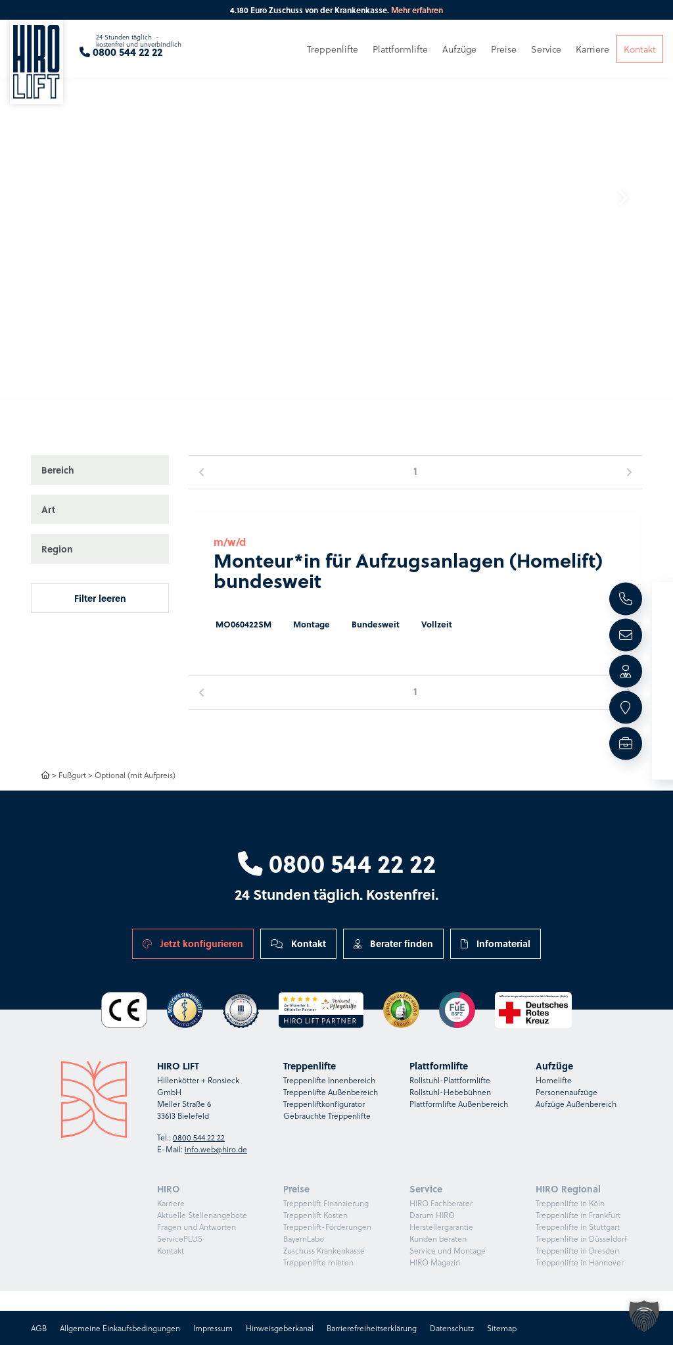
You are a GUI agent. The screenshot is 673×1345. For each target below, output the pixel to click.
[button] (622, 198)
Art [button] (48, 509)
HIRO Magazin (434, 1262)
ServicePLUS (179, 1238)
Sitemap (502, 1328)
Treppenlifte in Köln (570, 1203)
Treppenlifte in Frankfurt (578, 1215)
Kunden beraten (438, 1238)
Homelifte (554, 1080)
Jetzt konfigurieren (193, 943)
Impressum (213, 1328)
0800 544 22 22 (337, 863)
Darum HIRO (432, 1215)
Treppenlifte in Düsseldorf (581, 1238)
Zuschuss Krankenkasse (324, 1250)
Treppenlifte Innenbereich (329, 1080)
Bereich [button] (57, 469)
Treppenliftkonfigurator (324, 1104)
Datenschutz (452, 1328)
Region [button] (57, 548)
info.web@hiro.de (216, 1149)
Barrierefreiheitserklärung (372, 1328)
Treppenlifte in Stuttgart (578, 1227)
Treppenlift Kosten (315, 1215)
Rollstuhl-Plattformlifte (449, 1080)
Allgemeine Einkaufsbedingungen (120, 1328)
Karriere (171, 1203)
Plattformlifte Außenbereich (458, 1104)
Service (546, 51)
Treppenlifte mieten (318, 1262)
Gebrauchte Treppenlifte (327, 1115)
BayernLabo (303, 1238)
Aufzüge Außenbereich (576, 1104)
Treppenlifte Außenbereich (330, 1092)
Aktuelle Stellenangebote (202, 1215)
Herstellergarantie (441, 1227)
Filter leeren (100, 597)
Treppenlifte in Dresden (577, 1250)
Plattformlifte (400, 51)
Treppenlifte (332, 51)
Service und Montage (447, 1250)
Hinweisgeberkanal (279, 1328)
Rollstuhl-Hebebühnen (450, 1092)
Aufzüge (459, 51)
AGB (39, 1328)
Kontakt (298, 943)
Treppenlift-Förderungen (327, 1227)
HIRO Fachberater (441, 1203)
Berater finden (393, 943)
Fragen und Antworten (196, 1227)
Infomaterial (495, 943)
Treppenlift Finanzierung (326, 1203)
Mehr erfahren (417, 10)
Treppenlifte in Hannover (580, 1262)
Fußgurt (72, 775)
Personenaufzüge (566, 1092)
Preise (504, 51)
